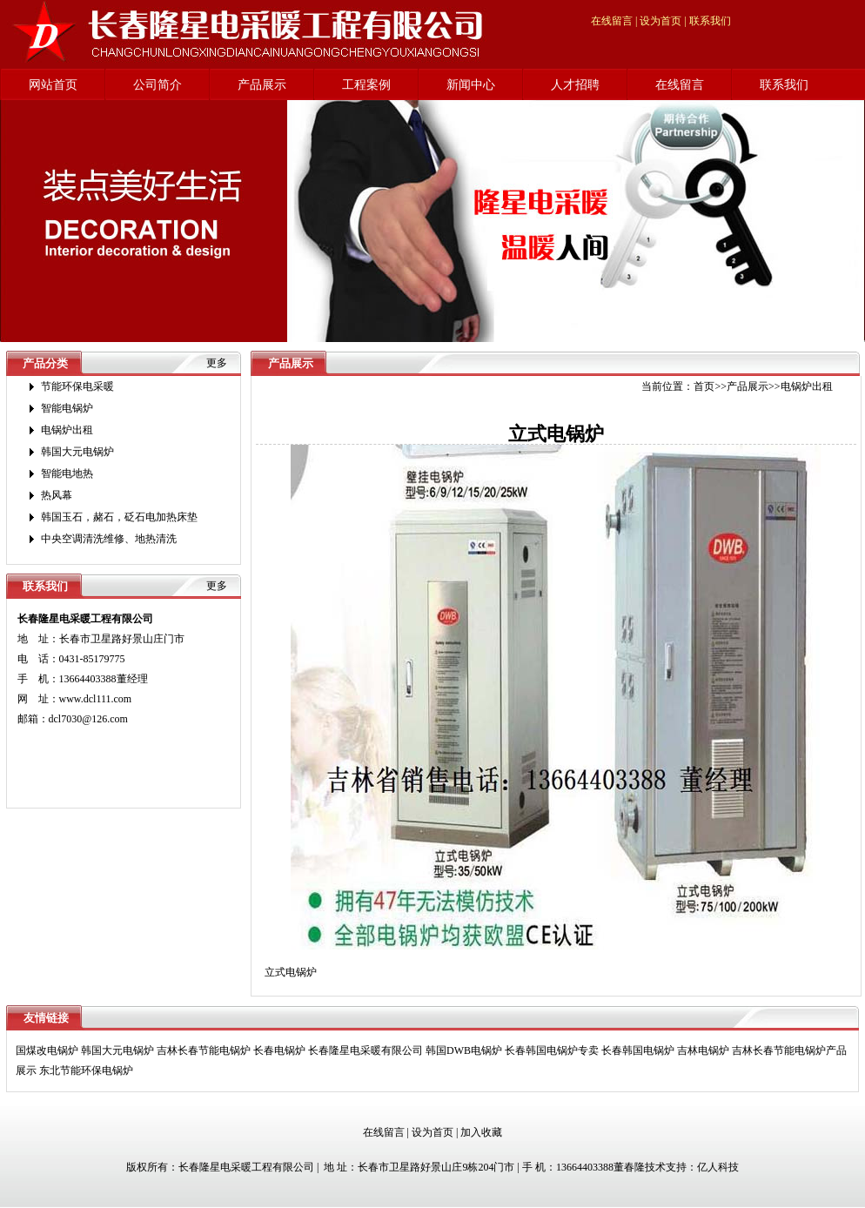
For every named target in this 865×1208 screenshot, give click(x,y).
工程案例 (366, 84)
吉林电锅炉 (703, 1050)
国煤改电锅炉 (47, 1050)
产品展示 (262, 84)
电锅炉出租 (67, 430)
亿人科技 (718, 1167)
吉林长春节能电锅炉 (204, 1050)
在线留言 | (614, 21)
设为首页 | (663, 21)
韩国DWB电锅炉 (464, 1050)
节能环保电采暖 (77, 386)
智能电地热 (67, 473)
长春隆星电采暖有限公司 (365, 1050)
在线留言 (679, 84)
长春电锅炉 (279, 1050)
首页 (704, 386)
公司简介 (157, 84)
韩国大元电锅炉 (77, 452)
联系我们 (710, 21)
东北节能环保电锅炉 (86, 1070)
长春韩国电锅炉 (637, 1050)
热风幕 (56, 495)
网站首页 (53, 84)
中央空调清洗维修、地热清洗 (109, 539)
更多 (216, 363)
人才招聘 (575, 84)
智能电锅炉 (67, 408)
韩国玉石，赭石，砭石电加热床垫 (119, 517)
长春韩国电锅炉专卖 (552, 1050)
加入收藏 (481, 1132)
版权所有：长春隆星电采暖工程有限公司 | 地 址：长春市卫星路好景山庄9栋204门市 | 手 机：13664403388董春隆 (385, 1167)
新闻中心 (470, 84)
